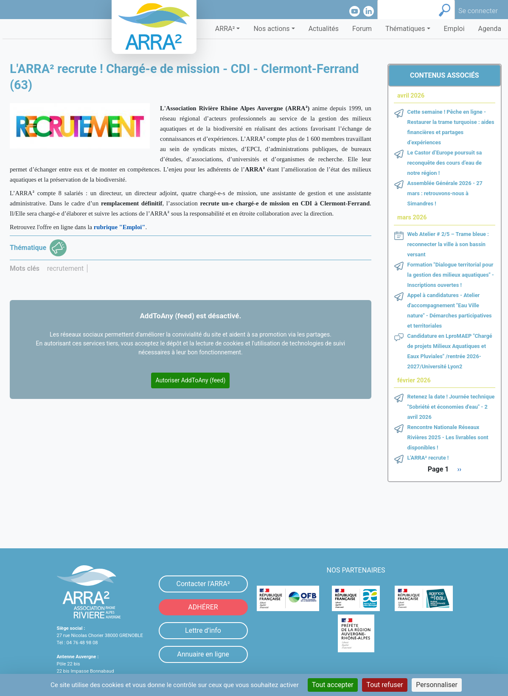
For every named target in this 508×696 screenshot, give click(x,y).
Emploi (454, 29)
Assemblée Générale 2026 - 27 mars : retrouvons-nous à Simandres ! (445, 193)
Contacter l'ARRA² (203, 584)
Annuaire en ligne (203, 654)
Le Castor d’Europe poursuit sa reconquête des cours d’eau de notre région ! (444, 162)
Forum (362, 29)
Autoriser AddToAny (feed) (190, 380)
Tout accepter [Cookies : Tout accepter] (333, 685)
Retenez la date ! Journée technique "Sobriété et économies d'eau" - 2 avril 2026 (451, 406)
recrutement (65, 268)
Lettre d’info (203, 630)
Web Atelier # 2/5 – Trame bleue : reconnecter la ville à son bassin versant (448, 244)
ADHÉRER (203, 607)
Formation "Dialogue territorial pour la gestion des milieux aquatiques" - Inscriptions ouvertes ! (450, 274)
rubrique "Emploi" (120, 227)
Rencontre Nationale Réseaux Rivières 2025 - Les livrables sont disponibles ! (447, 437)
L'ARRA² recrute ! (428, 458)
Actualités (324, 29)
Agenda (489, 29)
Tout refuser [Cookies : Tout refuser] (384, 685)
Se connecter (478, 11)
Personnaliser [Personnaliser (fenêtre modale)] (436, 685)
